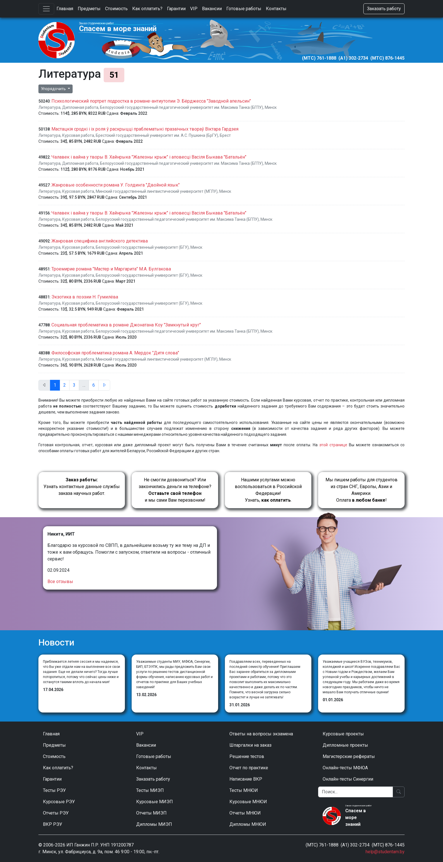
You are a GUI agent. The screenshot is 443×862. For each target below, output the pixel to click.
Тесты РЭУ (54, 790)
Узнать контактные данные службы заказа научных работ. (82, 486)
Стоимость (116, 8)
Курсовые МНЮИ (248, 801)
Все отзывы (60, 581)
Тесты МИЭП (150, 790)
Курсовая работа (78, 135)
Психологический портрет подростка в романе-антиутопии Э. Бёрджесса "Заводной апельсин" (151, 101)
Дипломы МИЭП (154, 824)
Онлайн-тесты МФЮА (345, 767)
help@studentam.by (385, 851)
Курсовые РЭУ (59, 801)
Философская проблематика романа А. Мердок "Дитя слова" (115, 353)
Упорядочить (54, 88)
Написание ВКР (245, 779)
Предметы (89, 8)
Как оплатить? (147, 8)
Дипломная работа (80, 107)
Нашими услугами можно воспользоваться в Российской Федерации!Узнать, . (268, 490)
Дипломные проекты (345, 745)
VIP (193, 8)
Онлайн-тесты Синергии (348, 779)
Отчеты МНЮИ (245, 813)
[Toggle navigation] (46, 8)
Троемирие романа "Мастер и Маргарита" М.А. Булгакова (111, 269)
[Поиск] (355, 792)
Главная (65, 8)
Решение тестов (246, 756)
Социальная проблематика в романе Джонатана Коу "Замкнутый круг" (126, 325)
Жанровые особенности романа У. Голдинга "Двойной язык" (115, 185)
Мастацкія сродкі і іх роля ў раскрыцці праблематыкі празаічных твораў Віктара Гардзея (144, 129)
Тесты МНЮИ (243, 790)
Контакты (276, 8)
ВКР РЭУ (52, 824)
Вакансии (212, 8)
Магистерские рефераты (349, 756)
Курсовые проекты (343, 734)
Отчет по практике (248, 767)
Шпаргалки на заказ (250, 745)
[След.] (104, 385)
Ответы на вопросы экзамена (261, 734)
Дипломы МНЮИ (247, 824)
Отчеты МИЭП (151, 813)
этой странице (333, 445)
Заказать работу (384, 8)
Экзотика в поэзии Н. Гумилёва (84, 297)
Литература (49, 107)
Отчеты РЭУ (56, 813)
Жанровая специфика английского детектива (99, 241)
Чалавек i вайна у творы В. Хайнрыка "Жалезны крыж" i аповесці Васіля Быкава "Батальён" (148, 157)
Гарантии (176, 8)
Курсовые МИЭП (154, 801)
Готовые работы (243, 8)
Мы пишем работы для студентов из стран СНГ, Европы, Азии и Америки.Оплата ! (361, 490)
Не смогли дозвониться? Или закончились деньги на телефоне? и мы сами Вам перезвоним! (175, 490)
